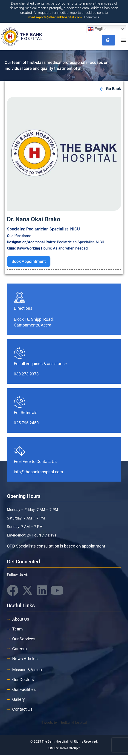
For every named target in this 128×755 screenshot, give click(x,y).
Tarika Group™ (69, 748)
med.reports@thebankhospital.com (55, 17)
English (97, 29)
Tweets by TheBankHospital (64, 722)
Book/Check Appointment (107, 40)
